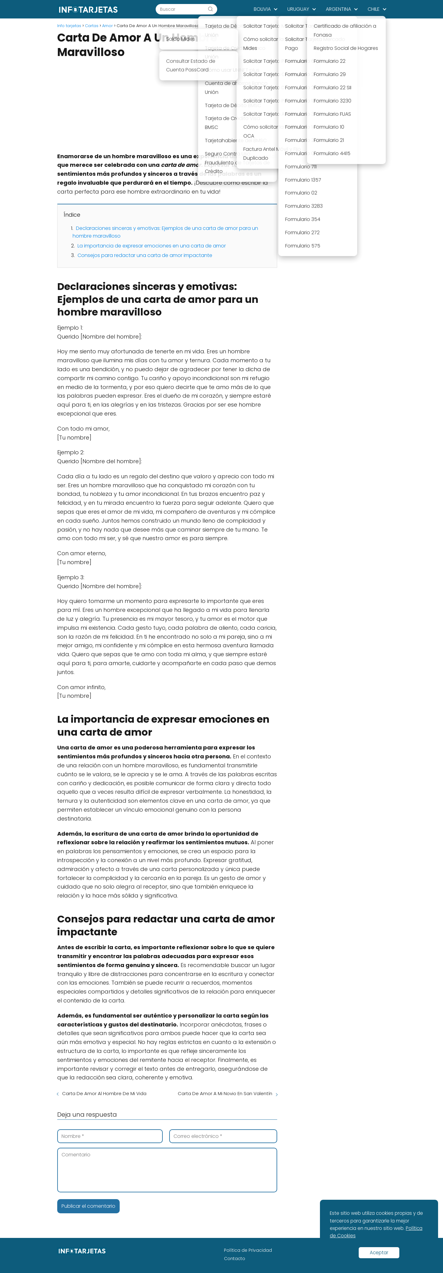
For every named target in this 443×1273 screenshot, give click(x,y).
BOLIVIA (262, 9)
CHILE (374, 9)
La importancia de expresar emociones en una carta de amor (152, 245)
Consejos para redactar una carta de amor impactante (145, 255)
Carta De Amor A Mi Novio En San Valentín (225, 1093)
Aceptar (379, 1252)
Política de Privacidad (248, 1250)
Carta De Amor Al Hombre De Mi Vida (104, 1093)
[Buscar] (210, 9)
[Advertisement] (167, 106)
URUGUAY (298, 9)
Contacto (234, 1258)
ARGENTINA (338, 9)
